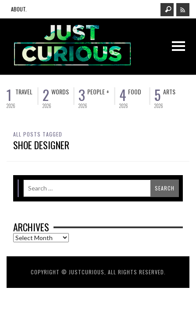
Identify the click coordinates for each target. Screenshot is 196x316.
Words (60, 91)
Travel (23, 91)
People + (98, 91)
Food (134, 91)
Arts (169, 91)
